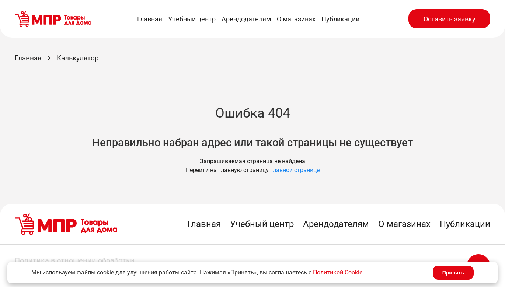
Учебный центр (192, 19)
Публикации (340, 19)
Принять (453, 273)
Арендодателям (246, 19)
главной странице (295, 170)
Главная (149, 19)
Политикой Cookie (337, 272)
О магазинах (296, 19)
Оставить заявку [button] (450, 19)
